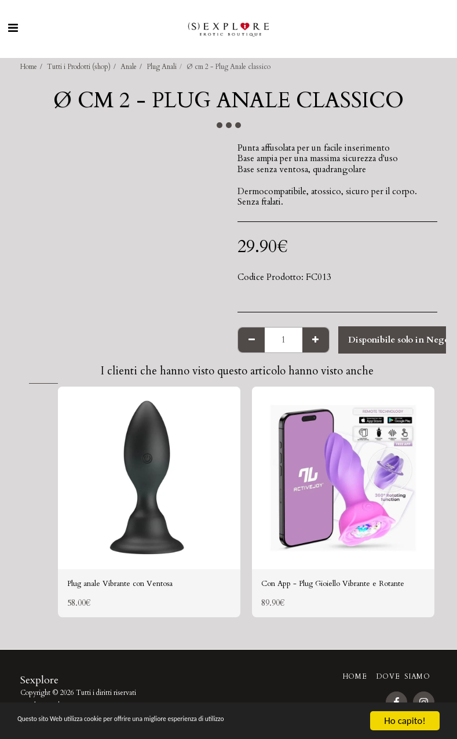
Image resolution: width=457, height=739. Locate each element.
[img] (149, 478)
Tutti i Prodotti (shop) (79, 66)
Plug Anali (162, 66)
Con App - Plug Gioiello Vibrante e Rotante (328, 591)
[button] (13, 28)
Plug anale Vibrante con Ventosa (128, 585)
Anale (128, 66)
